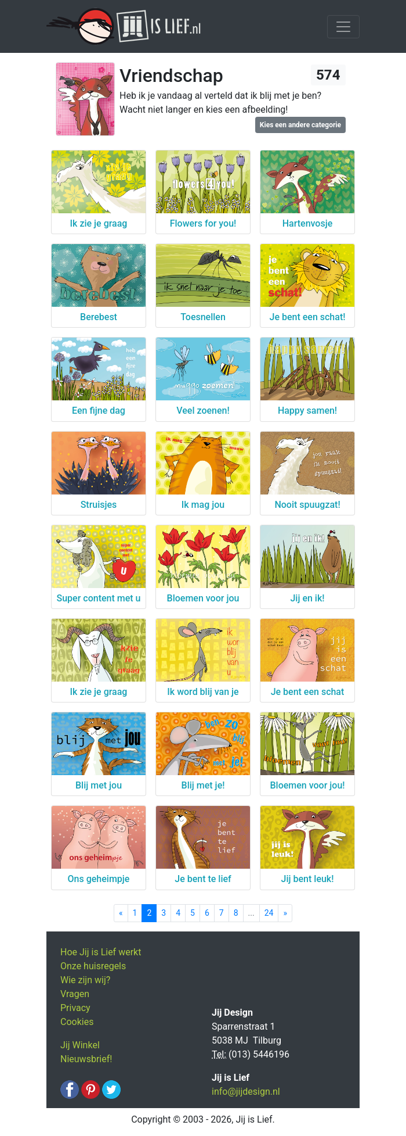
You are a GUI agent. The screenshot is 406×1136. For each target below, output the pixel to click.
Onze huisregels (93, 966)
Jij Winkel (80, 1045)
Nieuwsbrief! (86, 1059)
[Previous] (121, 913)
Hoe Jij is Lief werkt (100, 952)
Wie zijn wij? (85, 980)
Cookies (76, 1021)
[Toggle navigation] (343, 26)
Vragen (74, 993)
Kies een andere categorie (300, 125)
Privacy (75, 1007)
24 (269, 913)
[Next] (285, 913)
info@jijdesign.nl (246, 1091)
